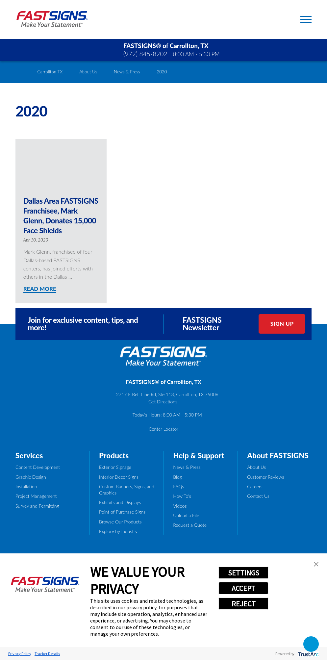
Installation (26, 486)
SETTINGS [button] (243, 572)
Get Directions (162, 401)
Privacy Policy (19, 653)
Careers (254, 486)
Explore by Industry (118, 531)
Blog (177, 477)
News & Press (127, 71)
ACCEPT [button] (243, 588)
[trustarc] (307, 653)
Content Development (37, 467)
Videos (180, 506)
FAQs (178, 486)
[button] (316, 564)
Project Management (36, 496)
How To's (182, 496)
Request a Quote (190, 525)
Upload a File (186, 515)
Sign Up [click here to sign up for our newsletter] (282, 323)
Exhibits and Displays (120, 502)
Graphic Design (30, 477)
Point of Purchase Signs (122, 512)
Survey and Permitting (37, 506)
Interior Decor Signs (118, 477)
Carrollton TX (50, 71)
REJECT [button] (244, 603)
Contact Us (258, 496)
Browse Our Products (120, 521)
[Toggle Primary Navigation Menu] (306, 19)
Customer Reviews (265, 477)
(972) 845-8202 (145, 54)
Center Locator (163, 429)
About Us (88, 71)
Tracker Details (47, 653)
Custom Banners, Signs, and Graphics (126, 489)
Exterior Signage (115, 467)
